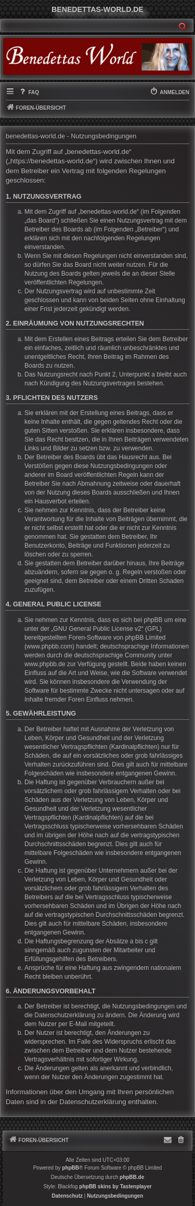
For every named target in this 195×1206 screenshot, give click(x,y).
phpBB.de (132, 1177)
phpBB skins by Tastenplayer (115, 1186)
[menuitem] (28, 92)
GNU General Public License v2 (97, 628)
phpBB (70, 1168)
